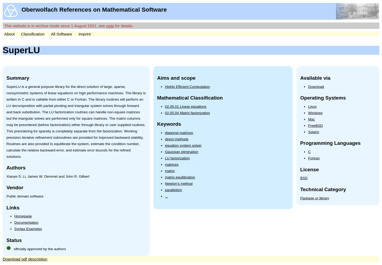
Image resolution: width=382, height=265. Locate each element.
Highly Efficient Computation (187, 87)
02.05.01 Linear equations (185, 107)
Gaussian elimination (181, 152)
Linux (312, 107)
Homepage (23, 216)
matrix (170, 171)
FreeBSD (315, 126)
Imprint (85, 34)
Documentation (26, 222)
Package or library (314, 198)
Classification (32, 34)
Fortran (314, 158)
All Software (61, 34)
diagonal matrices (179, 133)
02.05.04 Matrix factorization (187, 113)
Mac (311, 119)
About (9, 34)
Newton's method (179, 184)
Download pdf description (25, 259)
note (110, 26)
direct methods (177, 139)
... (166, 196)
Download (316, 87)
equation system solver (183, 145)
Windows (315, 113)
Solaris (313, 132)
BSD (304, 178)
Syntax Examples (28, 229)
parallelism (173, 190)
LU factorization (177, 158)
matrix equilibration (180, 177)
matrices (172, 165)
